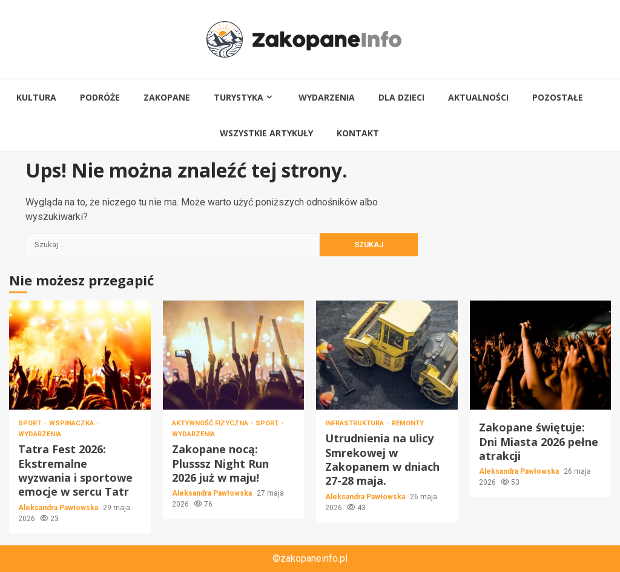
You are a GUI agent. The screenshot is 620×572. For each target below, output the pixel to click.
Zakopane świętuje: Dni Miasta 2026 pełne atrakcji (541, 355)
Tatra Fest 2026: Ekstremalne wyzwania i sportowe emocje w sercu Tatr (80, 355)
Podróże (100, 97)
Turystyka (238, 97)
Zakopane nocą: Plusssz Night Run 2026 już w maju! (234, 355)
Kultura (36, 97)
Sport (30, 423)
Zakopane (166, 97)
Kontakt (358, 133)
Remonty (408, 423)
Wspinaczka (72, 423)
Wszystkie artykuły (266, 133)
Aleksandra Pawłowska (59, 508)
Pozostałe (557, 97)
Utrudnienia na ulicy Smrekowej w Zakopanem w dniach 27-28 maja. (387, 355)
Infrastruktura (355, 423)
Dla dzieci (401, 97)
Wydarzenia (326, 97)
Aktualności (478, 97)
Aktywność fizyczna (211, 423)
